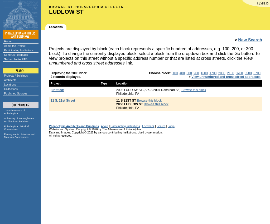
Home (8, 41)
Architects (10, 80)
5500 (248, 73)
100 (175, 73)
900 (196, 73)
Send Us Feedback (16, 54)
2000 (221, 73)
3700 (239, 73)
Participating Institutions (18, 50)
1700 (212, 73)
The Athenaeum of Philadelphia (14, 112)
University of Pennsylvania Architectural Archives (19, 120)
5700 (257, 73)
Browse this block (193, 90)
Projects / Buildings (16, 75)
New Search (250, 40)
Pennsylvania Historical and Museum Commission (19, 135)
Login (171, 126)
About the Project (15, 45)
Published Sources (15, 93)
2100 (230, 73)
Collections (11, 89)
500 (189, 73)
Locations (10, 84)
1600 (204, 73)
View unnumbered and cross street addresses (226, 77)
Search (161, 126)
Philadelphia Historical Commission (16, 128)
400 (182, 73)
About (104, 126)
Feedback (148, 126)
